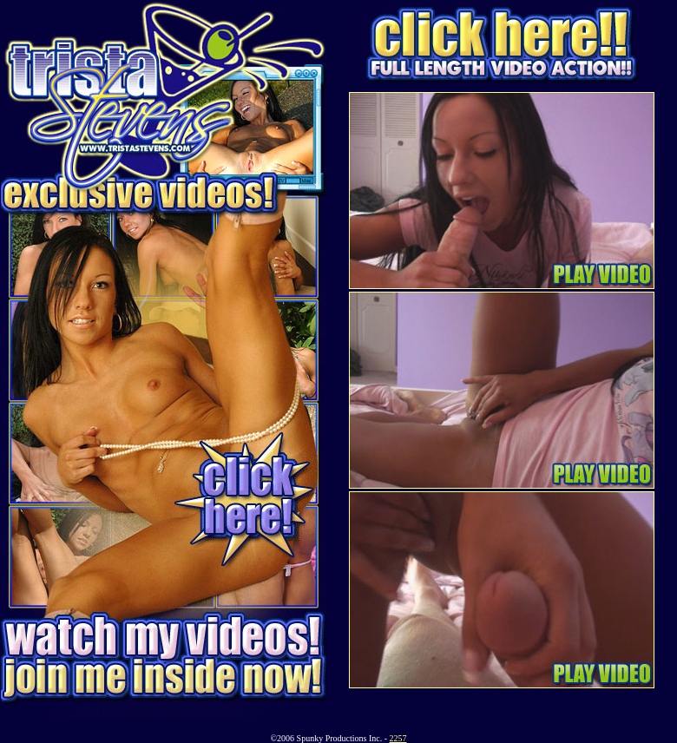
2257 (398, 738)
